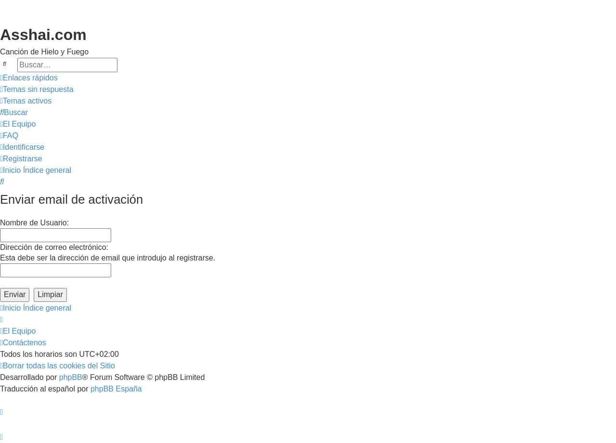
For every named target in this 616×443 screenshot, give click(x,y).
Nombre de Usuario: (34, 223)
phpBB (70, 377)
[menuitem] (37, 89)
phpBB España (116, 389)
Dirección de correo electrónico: (54, 247)
